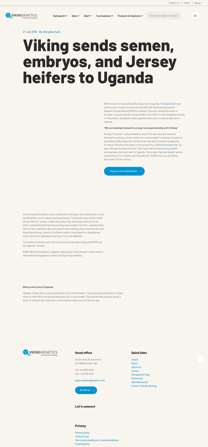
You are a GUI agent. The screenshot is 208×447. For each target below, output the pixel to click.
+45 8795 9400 (86, 370)
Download (136, 378)
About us (136, 367)
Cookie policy (82, 444)
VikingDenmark (168, 103)
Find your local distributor (127, 171)
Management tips (140, 374)
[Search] (163, 15)
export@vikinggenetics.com (90, 380)
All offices (86, 390)
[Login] (186, 16)
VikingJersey (163, 148)
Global (197, 3)
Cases (134, 359)
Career (135, 371)
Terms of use (82, 437)
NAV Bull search (139, 382)
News (134, 363)
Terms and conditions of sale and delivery (97, 440)
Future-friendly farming (144, 386)
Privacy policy (82, 433)
